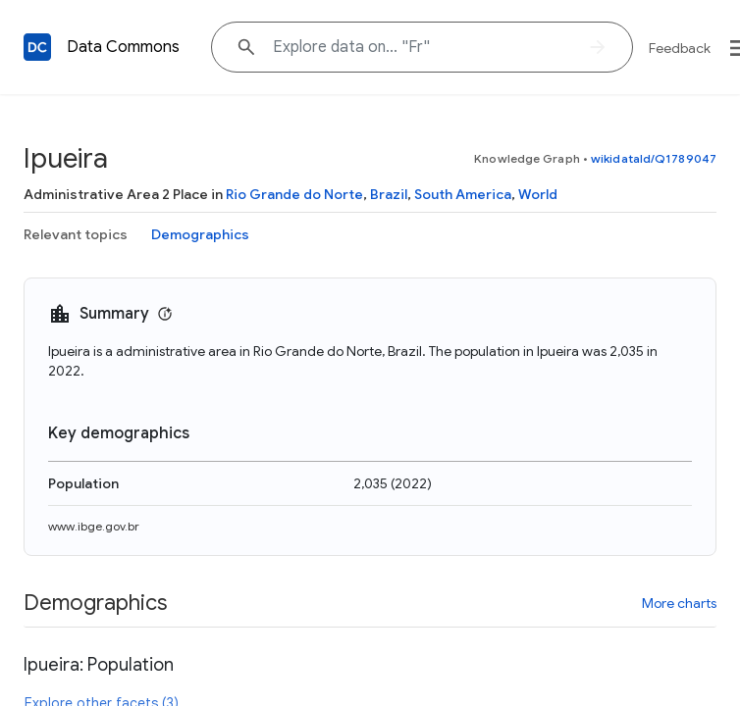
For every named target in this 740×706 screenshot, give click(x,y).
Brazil (388, 194)
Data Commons (123, 47)
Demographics (200, 234)
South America (462, 194)
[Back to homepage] (37, 47)
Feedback (680, 48)
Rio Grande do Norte (294, 194)
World (537, 194)
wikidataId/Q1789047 (653, 158)
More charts (679, 603)
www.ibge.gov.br (93, 526)
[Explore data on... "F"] (422, 47)
